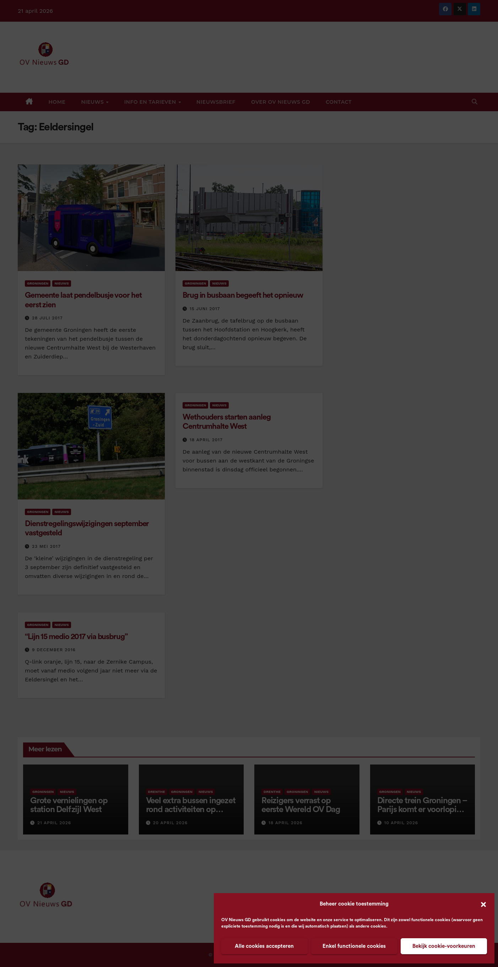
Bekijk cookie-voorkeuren (443, 946)
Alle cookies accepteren (264, 946)
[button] (483, 904)
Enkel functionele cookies (354, 946)
